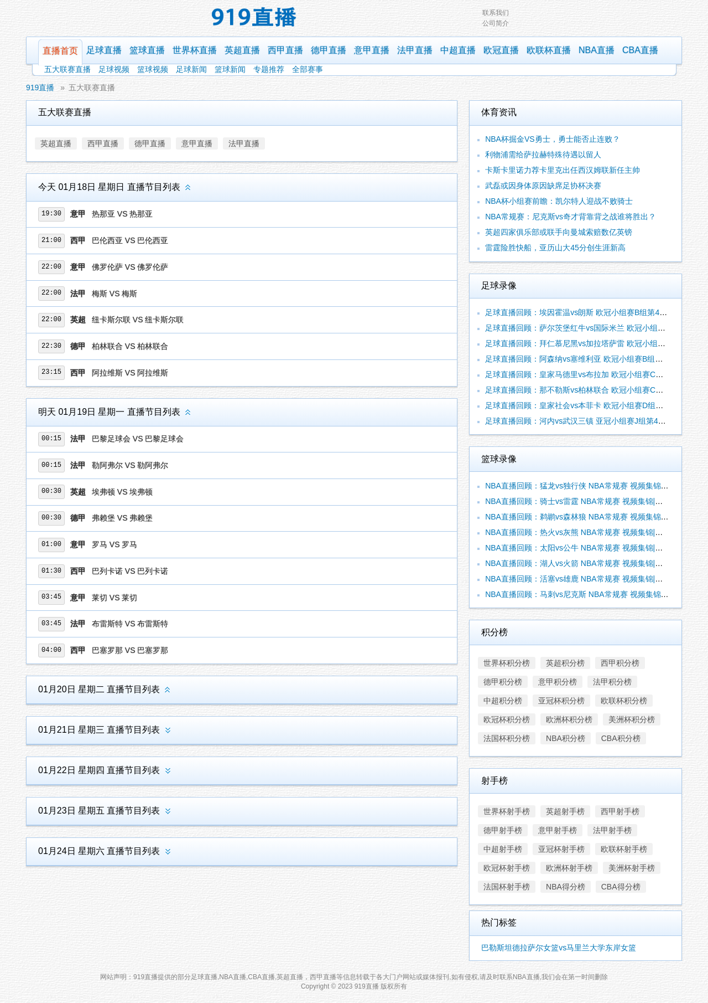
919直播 (40, 87)
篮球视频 (152, 69)
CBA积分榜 (621, 738)
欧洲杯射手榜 (569, 867)
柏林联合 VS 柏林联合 (130, 346)
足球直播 (104, 50)
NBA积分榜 (565, 738)
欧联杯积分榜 (624, 700)
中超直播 (458, 50)
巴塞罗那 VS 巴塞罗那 (130, 650)
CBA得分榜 (621, 886)
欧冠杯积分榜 (506, 719)
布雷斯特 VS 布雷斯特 (130, 623)
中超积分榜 (502, 700)
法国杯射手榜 (506, 886)
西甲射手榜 (620, 811)
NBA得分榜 (565, 886)
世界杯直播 (195, 50)
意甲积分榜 (557, 681)
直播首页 (60, 50)
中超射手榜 (502, 849)
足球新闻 (191, 69)
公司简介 (495, 23)
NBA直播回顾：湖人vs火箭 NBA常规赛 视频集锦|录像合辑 (585, 563)
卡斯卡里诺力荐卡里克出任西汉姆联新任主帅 (562, 170)
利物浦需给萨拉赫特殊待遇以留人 (543, 154)
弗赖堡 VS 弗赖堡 (122, 517)
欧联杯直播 (549, 50)
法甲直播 (415, 50)
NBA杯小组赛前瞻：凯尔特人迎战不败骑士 (559, 201)
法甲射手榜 (612, 830)
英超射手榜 (565, 811)
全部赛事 (307, 69)
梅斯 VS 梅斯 (114, 293)
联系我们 (495, 13)
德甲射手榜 (502, 830)
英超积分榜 (565, 663)
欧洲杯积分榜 (569, 719)
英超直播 (242, 50)
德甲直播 (328, 50)
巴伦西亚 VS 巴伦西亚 (130, 240)
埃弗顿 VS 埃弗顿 (122, 491)
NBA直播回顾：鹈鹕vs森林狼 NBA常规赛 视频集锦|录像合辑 (589, 516)
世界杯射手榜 (506, 811)
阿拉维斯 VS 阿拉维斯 (130, 372)
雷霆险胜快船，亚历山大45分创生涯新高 (555, 247)
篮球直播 (147, 50)
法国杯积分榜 (506, 738)
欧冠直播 (501, 50)
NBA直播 (597, 50)
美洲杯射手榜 (631, 867)
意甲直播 (371, 50)
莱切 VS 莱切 (114, 597)
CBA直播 (640, 50)
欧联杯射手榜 (624, 849)
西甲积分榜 (620, 663)
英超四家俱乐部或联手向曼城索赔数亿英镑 (558, 232)
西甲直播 (285, 50)
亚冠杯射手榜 (561, 849)
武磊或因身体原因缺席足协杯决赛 (543, 185)
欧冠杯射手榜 (506, 867)
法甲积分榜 (612, 681)
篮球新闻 (230, 69)
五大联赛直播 (67, 69)
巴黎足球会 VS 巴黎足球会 (138, 438)
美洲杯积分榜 (631, 719)
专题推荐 (268, 69)
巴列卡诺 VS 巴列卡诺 (130, 571)
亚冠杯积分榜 (561, 700)
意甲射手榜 (557, 830)
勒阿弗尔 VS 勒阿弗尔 (130, 465)
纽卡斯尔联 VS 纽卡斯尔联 (138, 319)
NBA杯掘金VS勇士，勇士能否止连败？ (552, 139)
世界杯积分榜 (506, 663)
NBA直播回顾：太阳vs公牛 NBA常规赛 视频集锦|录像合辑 (585, 547)
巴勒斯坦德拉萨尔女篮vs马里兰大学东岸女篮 (558, 947)
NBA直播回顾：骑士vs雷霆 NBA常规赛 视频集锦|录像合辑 (585, 501)
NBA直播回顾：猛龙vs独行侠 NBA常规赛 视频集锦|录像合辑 (589, 485)
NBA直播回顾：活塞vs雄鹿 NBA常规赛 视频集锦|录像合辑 (585, 578)
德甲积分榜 (502, 681)
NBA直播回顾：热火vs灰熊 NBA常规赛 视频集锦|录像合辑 (585, 532)
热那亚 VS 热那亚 (122, 213)
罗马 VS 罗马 (114, 544)
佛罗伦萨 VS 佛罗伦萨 (130, 267)
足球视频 (113, 69)
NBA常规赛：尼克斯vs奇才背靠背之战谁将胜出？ (570, 216)
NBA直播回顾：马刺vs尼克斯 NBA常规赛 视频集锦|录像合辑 (589, 594)
